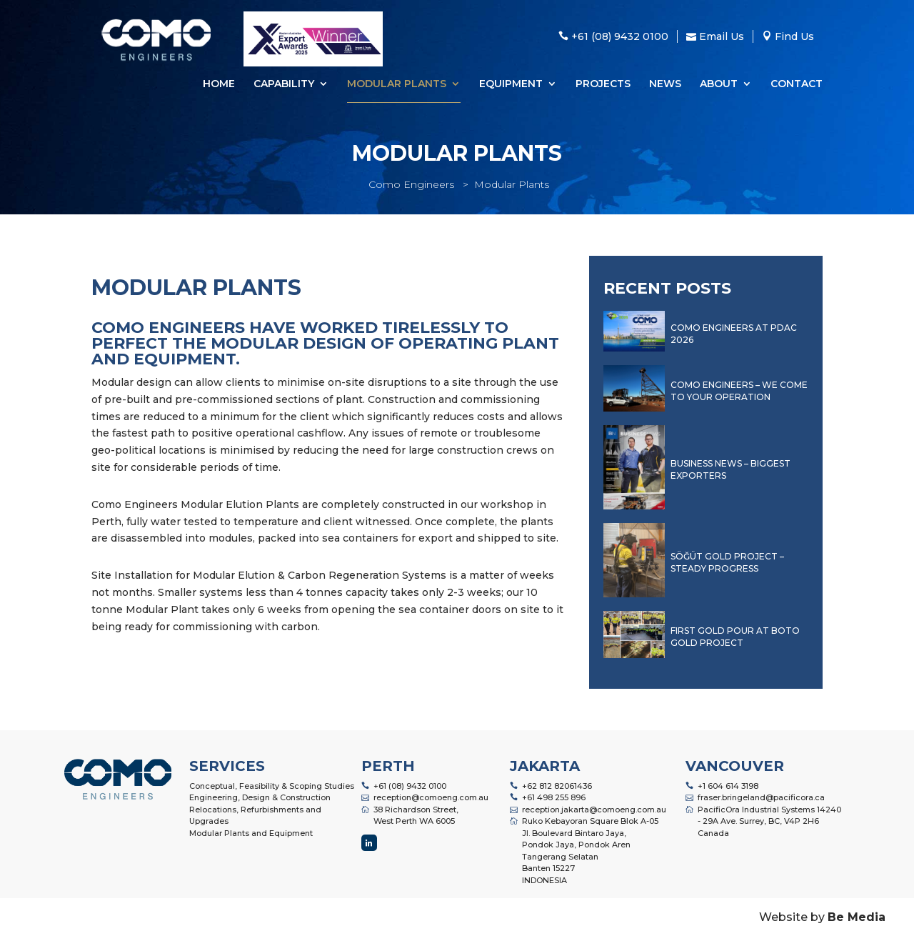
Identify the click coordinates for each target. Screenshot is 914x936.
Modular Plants (396, 84)
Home (219, 84)
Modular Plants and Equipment (251, 833)
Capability (283, 84)
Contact (796, 84)
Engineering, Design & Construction (260, 797)
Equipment (511, 84)
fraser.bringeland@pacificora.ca (761, 797)
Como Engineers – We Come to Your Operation (739, 390)
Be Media (856, 917)
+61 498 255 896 (554, 797)
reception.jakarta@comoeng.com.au (594, 810)
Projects (603, 84)
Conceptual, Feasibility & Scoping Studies (271, 786)
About (719, 84)
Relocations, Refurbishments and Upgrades (255, 816)
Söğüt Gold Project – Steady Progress (727, 562)
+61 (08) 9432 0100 (409, 786)
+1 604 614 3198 (728, 786)
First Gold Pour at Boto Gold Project (735, 636)
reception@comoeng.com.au (430, 797)
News (665, 84)
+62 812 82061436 (557, 786)
